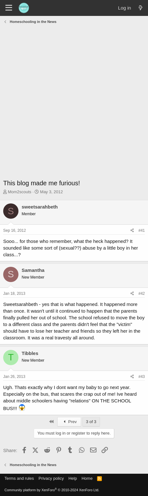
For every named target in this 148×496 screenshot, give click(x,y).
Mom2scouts (20, 191)
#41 (141, 230)
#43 (141, 376)
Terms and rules (19, 478)
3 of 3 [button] (91, 421)
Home (87, 478)
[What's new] (140, 8)
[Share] (132, 230)
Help (72, 478)
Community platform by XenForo (51, 490)
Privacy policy (51, 478)
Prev (69, 421)
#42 (141, 293)
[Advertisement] (74, 103)
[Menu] (8, 8)
